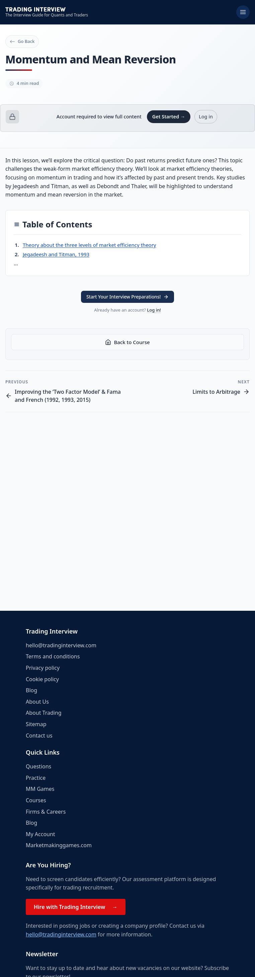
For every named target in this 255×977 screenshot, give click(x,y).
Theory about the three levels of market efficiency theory (89, 244)
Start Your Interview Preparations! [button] (127, 296)
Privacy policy (43, 667)
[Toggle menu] (243, 12)
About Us (37, 701)
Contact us (39, 735)
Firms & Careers (46, 811)
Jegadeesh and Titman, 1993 (56, 254)
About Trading (44, 712)
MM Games (40, 789)
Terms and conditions (53, 656)
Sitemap (36, 724)
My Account (40, 834)
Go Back (22, 41)
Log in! (154, 310)
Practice (36, 777)
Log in (206, 116)
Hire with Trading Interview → (75, 907)
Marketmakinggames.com (59, 845)
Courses (36, 800)
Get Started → (168, 116)
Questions (38, 766)
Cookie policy (42, 679)
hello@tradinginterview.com (61, 645)
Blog (31, 690)
